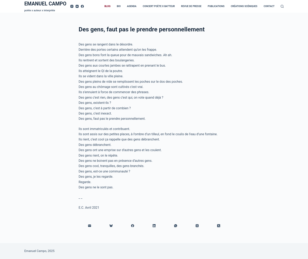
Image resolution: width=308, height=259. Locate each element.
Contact (269, 6)
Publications (216, 6)
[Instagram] (71, 6)
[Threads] (197, 226)
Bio (119, 6)
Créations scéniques (244, 6)
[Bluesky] (111, 226)
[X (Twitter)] (218, 226)
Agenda (132, 6)
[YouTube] (77, 6)
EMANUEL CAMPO (45, 4)
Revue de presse (191, 6)
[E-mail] (89, 226)
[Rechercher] (282, 6)
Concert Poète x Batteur (159, 6)
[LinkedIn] (154, 226)
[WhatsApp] (175, 226)
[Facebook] (82, 6)
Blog (107, 6)
